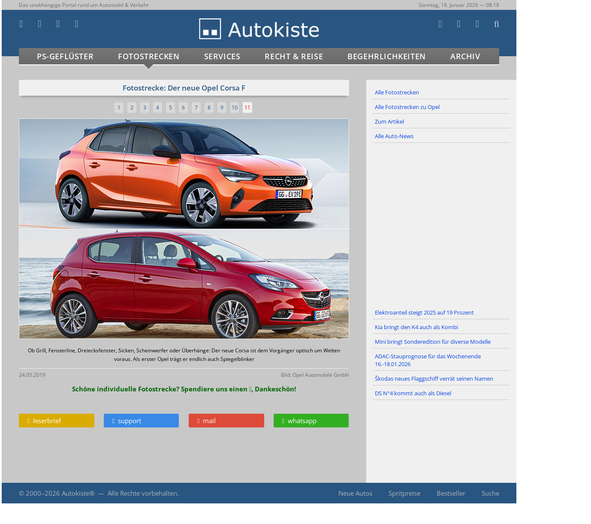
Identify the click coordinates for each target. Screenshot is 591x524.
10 (235, 107)
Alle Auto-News (394, 136)
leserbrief (44, 420)
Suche (490, 493)
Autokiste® (78, 493)
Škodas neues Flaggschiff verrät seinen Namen (434, 378)
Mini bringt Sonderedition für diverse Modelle (433, 341)
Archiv (465, 56)
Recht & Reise (294, 56)
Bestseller (451, 493)
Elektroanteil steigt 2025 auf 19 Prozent (424, 312)
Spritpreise (404, 493)
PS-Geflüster (65, 56)
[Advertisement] (441, 224)
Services (222, 56)
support (126, 420)
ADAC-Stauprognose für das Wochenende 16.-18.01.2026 (428, 360)
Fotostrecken (148, 56)
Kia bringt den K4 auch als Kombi (416, 327)
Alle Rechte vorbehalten (142, 493)
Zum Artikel (389, 121)
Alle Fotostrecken (397, 92)
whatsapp (299, 420)
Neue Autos (355, 493)
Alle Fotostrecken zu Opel (407, 107)
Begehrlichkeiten (386, 56)
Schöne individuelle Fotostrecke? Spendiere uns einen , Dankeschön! (184, 389)
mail (206, 420)
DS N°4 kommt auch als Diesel (413, 393)
